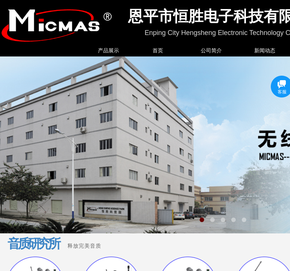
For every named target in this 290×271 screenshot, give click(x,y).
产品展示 (108, 50)
